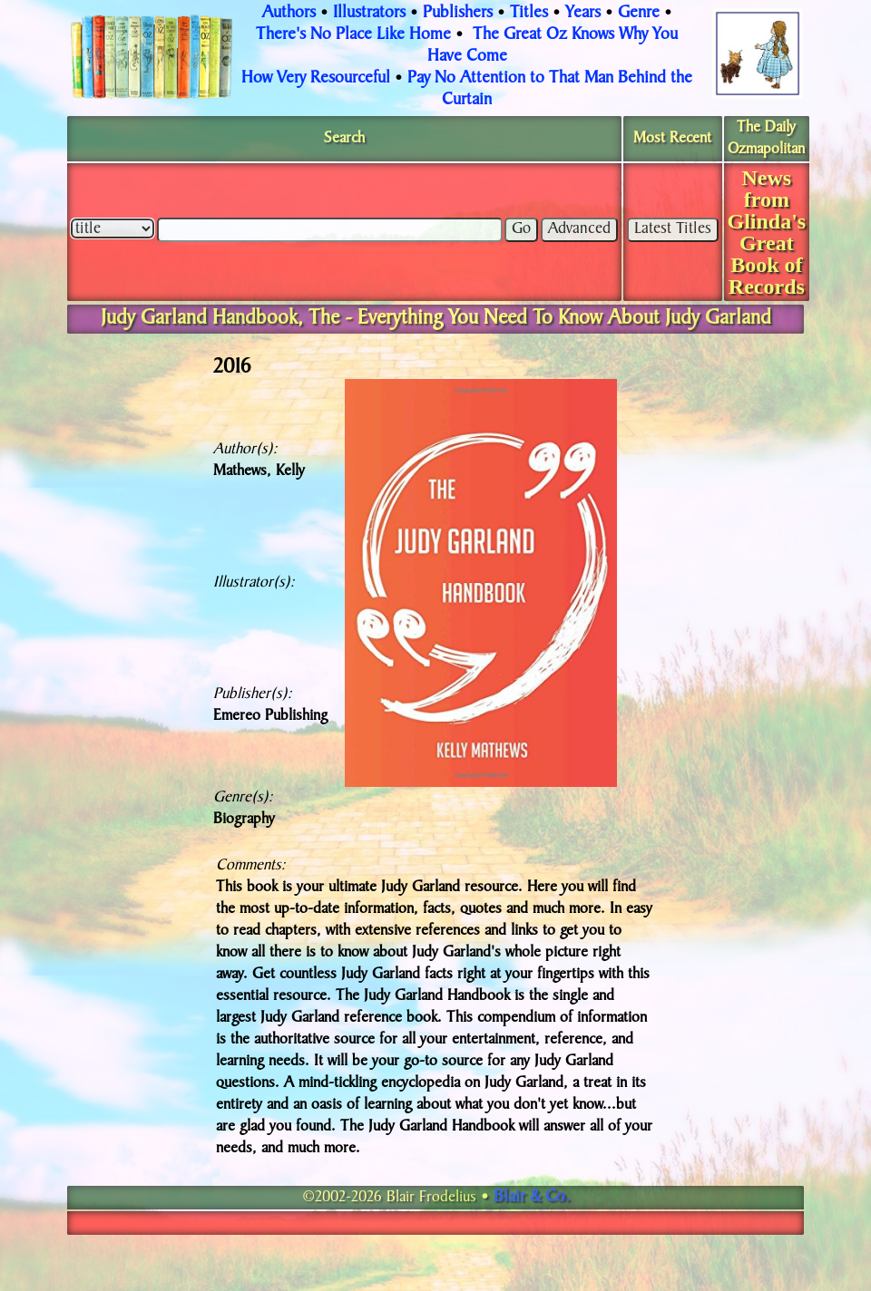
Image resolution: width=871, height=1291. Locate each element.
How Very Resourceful (315, 79)
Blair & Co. (532, 1198)
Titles (529, 14)
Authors (289, 14)
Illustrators (369, 14)
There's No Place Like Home (353, 35)
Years (583, 14)
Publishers (458, 14)
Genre (639, 14)
